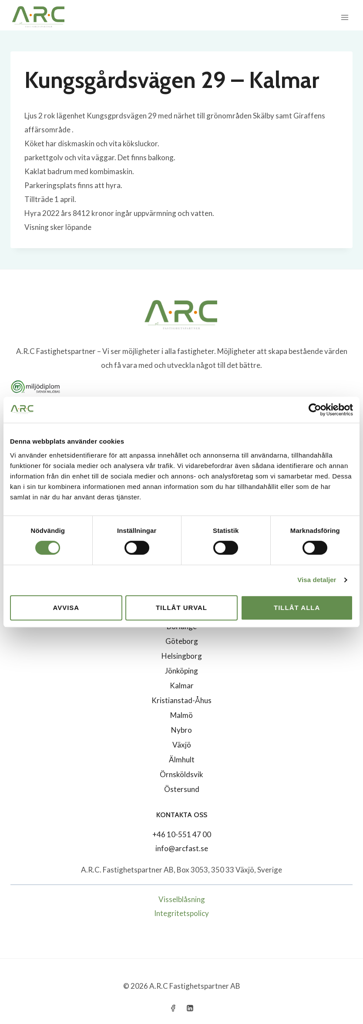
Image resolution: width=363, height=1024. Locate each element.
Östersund (181, 789)
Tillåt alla (297, 607)
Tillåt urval (181, 607)
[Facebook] (172, 1007)
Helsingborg (181, 655)
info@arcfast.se (181, 848)
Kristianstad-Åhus (181, 700)
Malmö (181, 715)
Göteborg (181, 641)
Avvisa (66, 607)
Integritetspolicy (181, 913)
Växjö (181, 744)
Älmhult (182, 759)
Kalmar (182, 685)
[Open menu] (344, 17)
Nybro (181, 729)
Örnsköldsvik (181, 774)
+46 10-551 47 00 (181, 834)
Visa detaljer (316, 579)
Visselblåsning (181, 899)
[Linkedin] (190, 1007)
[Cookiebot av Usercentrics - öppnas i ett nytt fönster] (315, 409)
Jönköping (181, 670)
